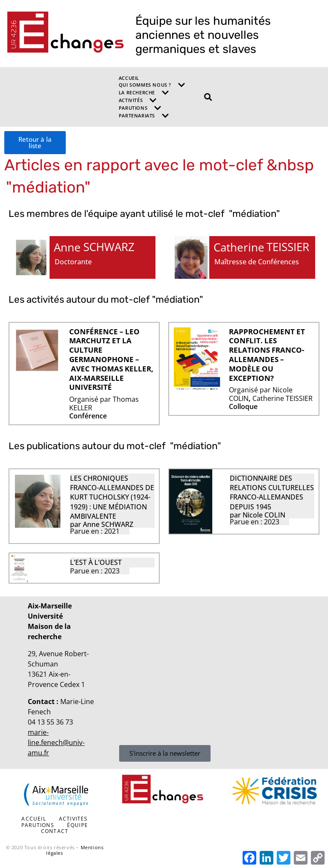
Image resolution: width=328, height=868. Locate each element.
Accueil (129, 78)
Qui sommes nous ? (152, 85)
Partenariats (144, 116)
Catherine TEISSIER (282, 398)
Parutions (140, 108)
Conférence (88, 416)
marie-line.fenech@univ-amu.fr (56, 742)
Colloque (243, 407)
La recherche (144, 92)
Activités (138, 100)
